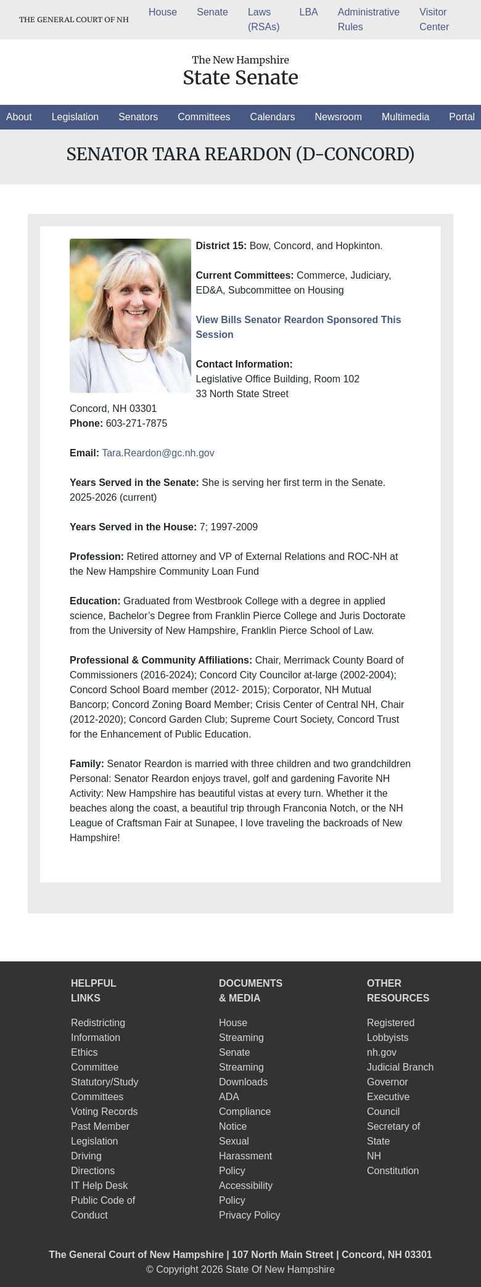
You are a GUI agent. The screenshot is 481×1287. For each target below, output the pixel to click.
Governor (387, 1082)
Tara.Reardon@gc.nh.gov (158, 453)
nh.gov (382, 1052)
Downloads (243, 1082)
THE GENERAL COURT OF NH (74, 19)
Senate (212, 12)
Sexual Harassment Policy (245, 1156)
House (163, 12)
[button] (19, 117)
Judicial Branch (400, 1067)
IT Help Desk (99, 1185)
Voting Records (104, 1111)
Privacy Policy (250, 1215)
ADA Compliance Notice (245, 1112)
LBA (309, 12)
